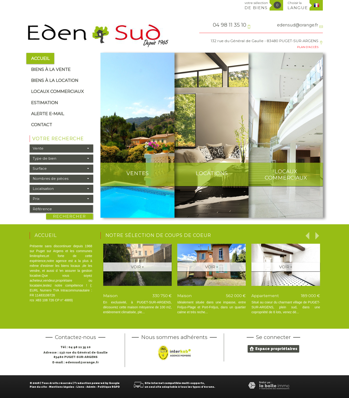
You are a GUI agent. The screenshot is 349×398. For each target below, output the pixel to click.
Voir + (137, 267)
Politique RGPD (109, 386)
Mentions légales (61, 386)
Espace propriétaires (273, 348)
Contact (41, 124)
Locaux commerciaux (57, 91)
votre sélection (256, 5)
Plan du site (38, 386)
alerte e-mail (47, 113)
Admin (91, 386)
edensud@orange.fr (297, 24)
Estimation (44, 102)
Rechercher (69, 216)
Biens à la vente (51, 69)
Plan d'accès (307, 47)
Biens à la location (54, 80)
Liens (80, 386)
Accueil (40, 58)
